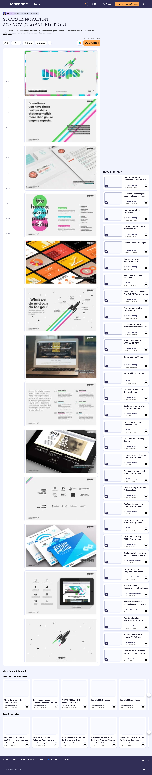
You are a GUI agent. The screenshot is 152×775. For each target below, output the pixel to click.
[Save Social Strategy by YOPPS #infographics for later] (146, 497)
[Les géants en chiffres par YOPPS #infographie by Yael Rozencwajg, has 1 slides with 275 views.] (126, 460)
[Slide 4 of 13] (13, 102)
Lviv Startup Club (131, 609)
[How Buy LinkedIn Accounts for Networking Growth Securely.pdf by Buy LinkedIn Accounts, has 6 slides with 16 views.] (126, 590)
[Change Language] (95, 4)
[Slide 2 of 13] (13, 72)
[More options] (50, 43)
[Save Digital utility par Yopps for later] (146, 382)
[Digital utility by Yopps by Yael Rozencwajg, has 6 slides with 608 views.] (126, 362)
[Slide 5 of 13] (13, 117)
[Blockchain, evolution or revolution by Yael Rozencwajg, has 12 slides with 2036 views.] (126, 280)
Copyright (41, 759)
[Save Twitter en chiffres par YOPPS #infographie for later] (146, 546)
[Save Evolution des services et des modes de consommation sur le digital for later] (146, 235)
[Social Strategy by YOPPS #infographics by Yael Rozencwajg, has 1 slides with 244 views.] (126, 492)
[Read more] (7, 35)
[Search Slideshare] (60, 4)
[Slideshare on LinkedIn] (148, 769)
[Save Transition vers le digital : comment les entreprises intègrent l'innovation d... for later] (146, 203)
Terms (22, 759)
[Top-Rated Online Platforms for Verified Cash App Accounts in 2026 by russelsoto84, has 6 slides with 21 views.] (126, 623)
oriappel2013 (130, 658)
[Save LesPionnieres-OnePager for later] (146, 252)
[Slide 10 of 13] (13, 193)
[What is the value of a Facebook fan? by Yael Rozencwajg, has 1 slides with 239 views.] (126, 427)
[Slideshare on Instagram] (139, 769)
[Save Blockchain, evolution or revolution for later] (146, 284)
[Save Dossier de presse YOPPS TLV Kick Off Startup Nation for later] (146, 301)
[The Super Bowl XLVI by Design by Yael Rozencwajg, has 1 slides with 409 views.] (126, 443)
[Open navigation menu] (4, 4)
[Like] (6, 43)
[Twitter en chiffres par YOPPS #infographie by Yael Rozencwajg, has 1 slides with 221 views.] (126, 541)
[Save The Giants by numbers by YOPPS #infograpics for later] (146, 480)
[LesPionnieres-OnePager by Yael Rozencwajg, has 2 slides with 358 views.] (126, 248)
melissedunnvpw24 (132, 577)
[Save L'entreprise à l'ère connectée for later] (146, 219)
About (5, 759)
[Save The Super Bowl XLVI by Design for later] (146, 448)
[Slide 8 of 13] (13, 163)
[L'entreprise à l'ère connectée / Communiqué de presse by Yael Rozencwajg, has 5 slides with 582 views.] (126, 182)
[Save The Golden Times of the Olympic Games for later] (146, 399)
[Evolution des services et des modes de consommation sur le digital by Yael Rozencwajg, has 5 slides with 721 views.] (126, 231)
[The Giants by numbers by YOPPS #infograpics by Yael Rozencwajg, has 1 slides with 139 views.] (126, 476)
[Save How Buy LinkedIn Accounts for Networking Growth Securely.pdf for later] (146, 595)
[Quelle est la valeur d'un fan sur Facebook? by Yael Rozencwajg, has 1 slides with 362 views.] (126, 411)
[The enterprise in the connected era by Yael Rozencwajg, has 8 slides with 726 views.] (126, 313)
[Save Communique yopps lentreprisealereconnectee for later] (146, 333)
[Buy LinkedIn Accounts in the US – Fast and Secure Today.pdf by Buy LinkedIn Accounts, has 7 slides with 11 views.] (126, 558)
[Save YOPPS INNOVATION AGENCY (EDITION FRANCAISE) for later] (146, 350)
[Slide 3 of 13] (13, 87)
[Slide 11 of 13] (13, 209)
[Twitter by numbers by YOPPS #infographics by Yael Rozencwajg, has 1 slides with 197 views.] (126, 525)
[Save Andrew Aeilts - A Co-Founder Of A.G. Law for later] (146, 644)
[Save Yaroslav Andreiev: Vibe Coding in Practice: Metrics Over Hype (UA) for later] (146, 611)
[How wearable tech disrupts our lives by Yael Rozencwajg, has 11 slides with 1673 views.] (126, 264)
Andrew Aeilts (130, 642)
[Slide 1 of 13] (13, 56)
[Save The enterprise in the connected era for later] (146, 317)
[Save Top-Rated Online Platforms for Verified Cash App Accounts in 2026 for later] (146, 627)
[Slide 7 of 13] (13, 148)
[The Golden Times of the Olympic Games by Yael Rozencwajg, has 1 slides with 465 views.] (126, 394)
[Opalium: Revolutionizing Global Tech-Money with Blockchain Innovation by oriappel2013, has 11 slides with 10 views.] (126, 656)
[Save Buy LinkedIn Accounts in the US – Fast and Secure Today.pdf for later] (146, 562)
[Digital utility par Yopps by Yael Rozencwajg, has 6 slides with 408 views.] (126, 378)
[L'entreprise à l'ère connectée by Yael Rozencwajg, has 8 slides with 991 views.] (126, 215)
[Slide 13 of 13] (13, 239)
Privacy (31, 759)
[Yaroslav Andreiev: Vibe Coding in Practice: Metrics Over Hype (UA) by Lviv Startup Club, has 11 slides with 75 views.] (126, 607)
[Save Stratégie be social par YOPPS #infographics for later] (146, 513)
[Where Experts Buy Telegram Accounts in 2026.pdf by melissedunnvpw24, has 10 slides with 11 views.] (126, 574)
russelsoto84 (130, 626)
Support (13, 759)
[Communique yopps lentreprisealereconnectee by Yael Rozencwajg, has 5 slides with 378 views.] (126, 329)
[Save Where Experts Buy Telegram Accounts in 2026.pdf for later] (146, 578)
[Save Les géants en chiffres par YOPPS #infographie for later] (146, 464)
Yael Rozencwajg (22, 13)
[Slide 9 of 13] (13, 178)
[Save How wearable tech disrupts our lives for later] (146, 268)
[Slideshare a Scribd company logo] (19, 4)
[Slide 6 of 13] (13, 133)
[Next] (149, 695)
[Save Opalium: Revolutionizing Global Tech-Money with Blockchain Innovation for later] (146, 660)
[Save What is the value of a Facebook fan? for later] (146, 431)
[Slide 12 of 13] (13, 224)
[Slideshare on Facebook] (144, 769)
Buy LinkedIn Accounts (133, 560)
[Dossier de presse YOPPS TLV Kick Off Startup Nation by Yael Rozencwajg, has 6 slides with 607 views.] (126, 296)
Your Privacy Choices (58, 759)
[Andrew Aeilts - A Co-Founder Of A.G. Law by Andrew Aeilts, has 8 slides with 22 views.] (126, 639)
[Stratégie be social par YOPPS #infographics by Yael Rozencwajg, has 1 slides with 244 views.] (126, 509)
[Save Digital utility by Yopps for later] (146, 366)
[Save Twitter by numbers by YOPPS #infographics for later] (146, 529)
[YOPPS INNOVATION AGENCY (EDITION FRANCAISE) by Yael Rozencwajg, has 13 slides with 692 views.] (126, 346)
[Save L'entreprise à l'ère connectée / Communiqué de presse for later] (146, 186)
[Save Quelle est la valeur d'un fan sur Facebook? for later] (146, 415)
